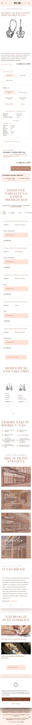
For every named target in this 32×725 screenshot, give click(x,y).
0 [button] (10, 605)
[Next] (28, 34)
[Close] (29, 717)
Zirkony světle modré (9, 98)
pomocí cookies (20, 692)
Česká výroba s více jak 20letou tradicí (23, 445)
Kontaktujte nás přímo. (20, 154)
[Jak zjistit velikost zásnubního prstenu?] (16, 632)
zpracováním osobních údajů (20, 708)
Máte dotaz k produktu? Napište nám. (8, 446)
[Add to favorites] (13, 402)
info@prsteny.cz (23, 178)
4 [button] (21, 605)
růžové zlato (9, 80)
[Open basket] (29, 3)
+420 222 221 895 (8, 178)
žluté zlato (23, 75)
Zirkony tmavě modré (23, 98)
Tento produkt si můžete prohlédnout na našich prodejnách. (23, 440)
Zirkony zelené (23, 92)
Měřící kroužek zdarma (22, 430)
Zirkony (23, 104)
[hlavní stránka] (17, 4)
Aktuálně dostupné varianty (11, 156)
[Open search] (6, 3)
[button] (28, 391)
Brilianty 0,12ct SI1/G (9, 92)
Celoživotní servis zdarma (8, 430)
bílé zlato (9, 75)
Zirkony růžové (9, 104)
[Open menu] (2, 3)
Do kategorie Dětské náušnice (11, 9)
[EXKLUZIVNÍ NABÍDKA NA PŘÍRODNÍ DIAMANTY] (16, 650)
